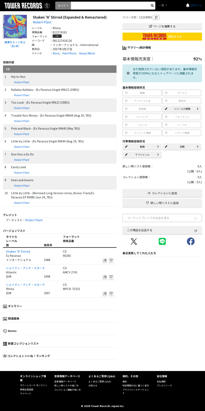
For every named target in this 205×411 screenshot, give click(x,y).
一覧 (162, 5)
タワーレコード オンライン (33, 385)
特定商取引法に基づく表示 (136, 385)
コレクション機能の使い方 (67, 389)
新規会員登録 (26, 389)
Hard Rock (69, 53)
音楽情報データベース (65, 381)
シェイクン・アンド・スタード (25, 268)
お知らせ (92, 385)
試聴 (182, 146)
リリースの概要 (182, 108)
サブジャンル (142, 154)
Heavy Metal (87, 53)
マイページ (25, 393)
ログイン (196, 5)
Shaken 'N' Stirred (18, 251)
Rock (56, 53)
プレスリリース (164, 385)
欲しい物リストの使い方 (66, 385)
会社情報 (161, 381)
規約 (125, 381)
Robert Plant (42, 22)
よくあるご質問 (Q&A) (99, 381)
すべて (62, 6)
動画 (142, 146)
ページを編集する (162, 26)
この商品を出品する (162, 230)
